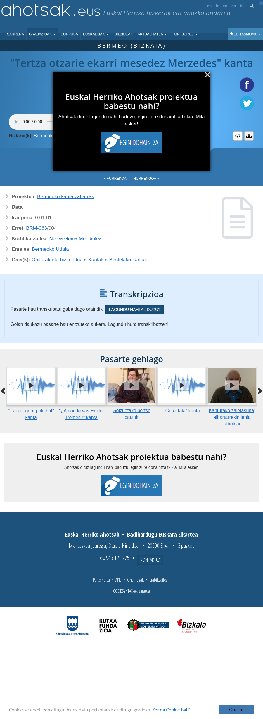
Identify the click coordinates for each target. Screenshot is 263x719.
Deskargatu (249, 136)
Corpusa (69, 34)
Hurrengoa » (146, 179)
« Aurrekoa (115, 179)
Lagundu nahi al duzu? (134, 309)
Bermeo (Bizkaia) (131, 45)
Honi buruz (185, 34)
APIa (118, 580)
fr (217, 6)
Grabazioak (42, 34)
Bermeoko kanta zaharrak (65, 196)
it (241, 6)
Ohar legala (136, 580)
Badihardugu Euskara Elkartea (162, 534)
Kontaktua (150, 559)
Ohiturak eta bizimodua (57, 259)
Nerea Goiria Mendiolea (75, 238)
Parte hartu (101, 580)
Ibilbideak (123, 34)
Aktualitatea (152, 34)
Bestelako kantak (128, 259)
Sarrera (15, 34)
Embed (238, 136)
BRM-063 (36, 228)
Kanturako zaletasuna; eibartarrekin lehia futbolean (232, 417)
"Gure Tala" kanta (182, 410)
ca (233, 6)
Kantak (96, 259)
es (209, 6)
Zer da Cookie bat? (171, 710)
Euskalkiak (96, 34)
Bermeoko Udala (50, 249)
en (225, 6)
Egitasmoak (245, 34)
